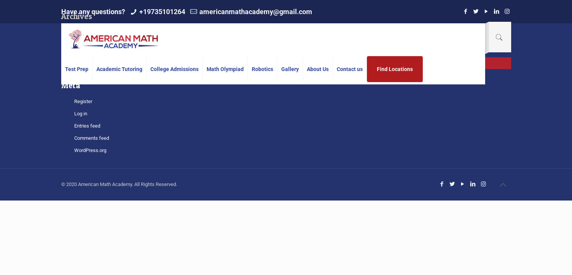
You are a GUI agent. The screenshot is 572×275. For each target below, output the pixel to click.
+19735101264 (162, 12)
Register (83, 101)
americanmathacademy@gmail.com (255, 12)
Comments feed (91, 138)
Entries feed (87, 126)
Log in (80, 113)
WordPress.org (90, 150)
